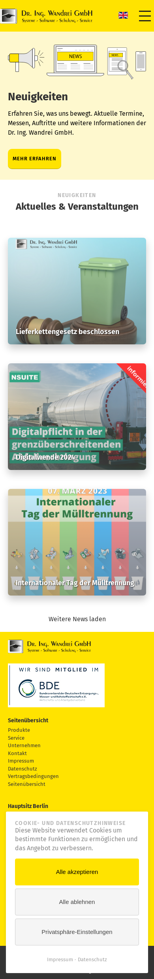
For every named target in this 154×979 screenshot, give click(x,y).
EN (123, 15)
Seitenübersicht (26, 784)
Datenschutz (22, 769)
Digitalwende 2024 (45, 457)
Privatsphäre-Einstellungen (76, 931)
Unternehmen (24, 745)
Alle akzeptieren (77, 871)
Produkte (19, 730)
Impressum (21, 761)
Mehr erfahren (34, 159)
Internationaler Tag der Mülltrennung (75, 583)
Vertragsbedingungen (33, 776)
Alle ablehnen (77, 901)
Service (16, 738)
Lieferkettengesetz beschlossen (67, 331)
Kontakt (17, 753)
